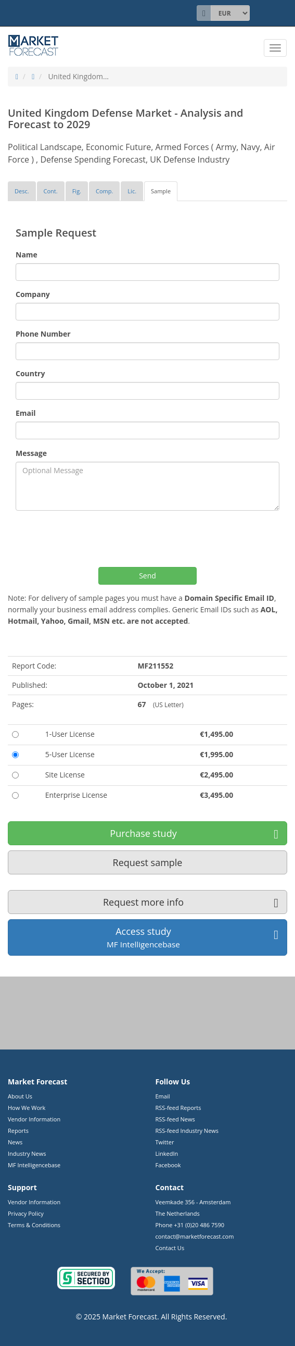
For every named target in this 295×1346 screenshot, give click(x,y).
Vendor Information (34, 1119)
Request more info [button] (190, 902)
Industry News (27, 1153)
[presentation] (95, 538)
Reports (18, 1130)
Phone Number (43, 334)
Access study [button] (192, 937)
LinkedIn (167, 1153)
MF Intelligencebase (34, 1165)
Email (26, 413)
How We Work (26, 1108)
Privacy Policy (26, 1213)
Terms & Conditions (34, 1225)
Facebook (168, 1165)
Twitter (165, 1142)
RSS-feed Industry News (187, 1130)
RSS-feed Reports (178, 1108)
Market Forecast (129, 1317)
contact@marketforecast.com (195, 1236)
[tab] (22, 191)
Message (31, 453)
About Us (20, 1096)
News (15, 1142)
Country (30, 373)
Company (33, 294)
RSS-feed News (175, 1119)
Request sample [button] (148, 862)
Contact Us (170, 1248)
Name (26, 255)
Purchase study (194, 833)
